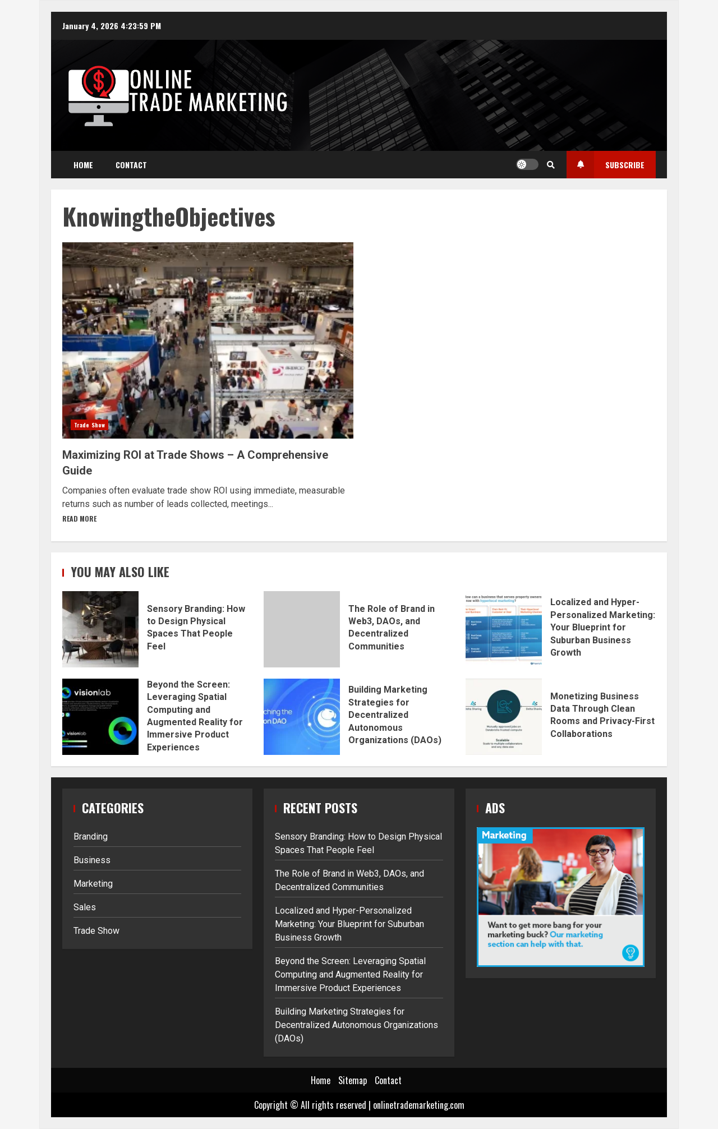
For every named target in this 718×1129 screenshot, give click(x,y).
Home (83, 164)
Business (92, 860)
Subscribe (606, 164)
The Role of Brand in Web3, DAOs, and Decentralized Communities (302, 629)
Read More (79, 518)
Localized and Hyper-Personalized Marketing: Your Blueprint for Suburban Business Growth (504, 629)
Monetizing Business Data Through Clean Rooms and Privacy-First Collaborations (504, 717)
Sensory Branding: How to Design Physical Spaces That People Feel (100, 629)
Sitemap (352, 1080)
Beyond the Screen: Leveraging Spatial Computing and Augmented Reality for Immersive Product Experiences (100, 717)
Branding (90, 836)
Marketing (93, 883)
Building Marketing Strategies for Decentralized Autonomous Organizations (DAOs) (302, 717)
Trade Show (89, 425)
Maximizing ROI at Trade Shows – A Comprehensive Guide (207, 340)
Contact (131, 164)
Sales (84, 907)
